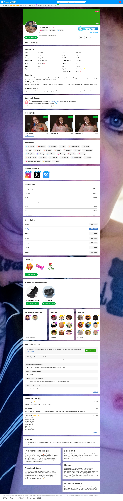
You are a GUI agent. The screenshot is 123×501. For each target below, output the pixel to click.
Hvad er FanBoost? (93, 32)
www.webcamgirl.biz (20, 495)
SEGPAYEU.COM (34, 495)
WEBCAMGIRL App (52, 5)
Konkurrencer (42, 5)
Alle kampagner (32, 5)
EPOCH (28, 495)
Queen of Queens (55, 101)
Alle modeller (5, 5)
